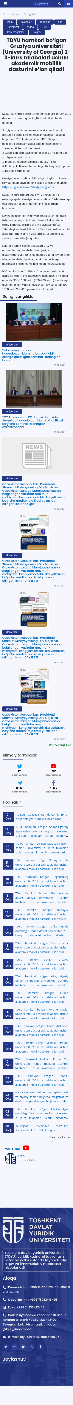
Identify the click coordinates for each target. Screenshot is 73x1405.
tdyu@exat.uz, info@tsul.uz (39, 1337)
